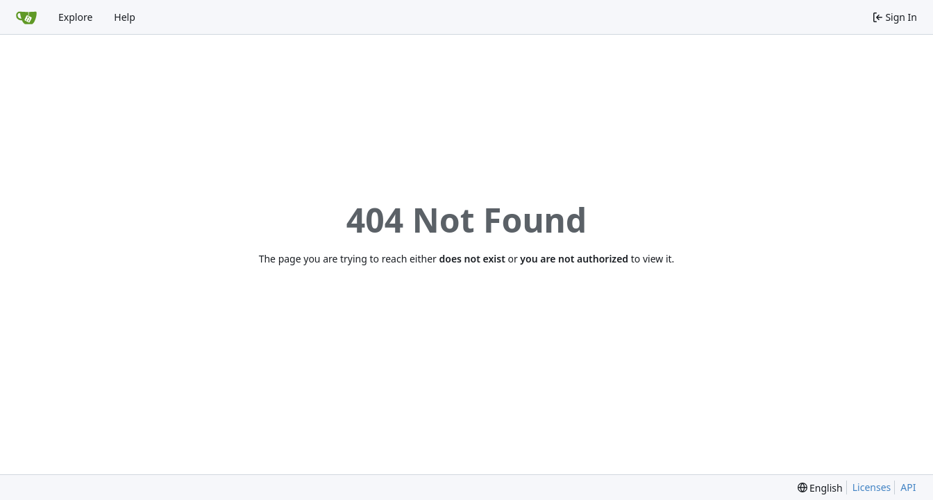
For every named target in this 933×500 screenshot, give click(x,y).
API (908, 487)
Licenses (871, 487)
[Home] (26, 17)
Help (124, 17)
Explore (75, 17)
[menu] (820, 487)
